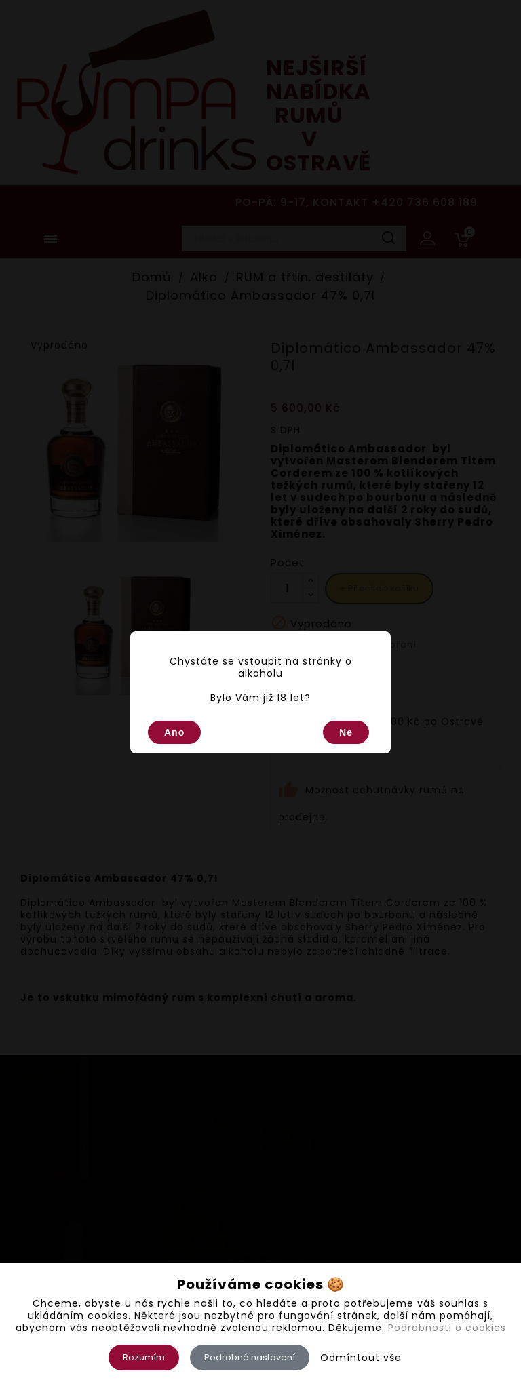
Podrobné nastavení (249, 1357)
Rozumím (144, 1357)
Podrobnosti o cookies (447, 1327)
